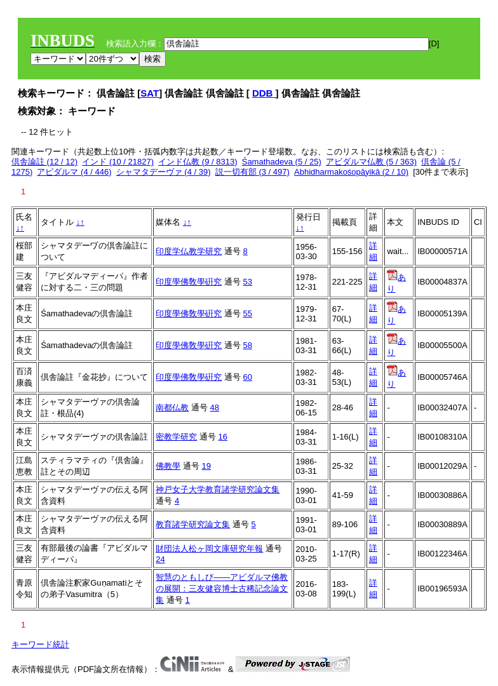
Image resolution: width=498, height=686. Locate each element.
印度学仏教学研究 (189, 251)
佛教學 (168, 466)
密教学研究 (176, 436)
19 (206, 466)
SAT (149, 93)
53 (247, 281)
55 (247, 313)
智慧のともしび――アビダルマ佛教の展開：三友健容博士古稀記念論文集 (222, 588)
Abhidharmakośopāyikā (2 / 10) (351, 172)
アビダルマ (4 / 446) (74, 172)
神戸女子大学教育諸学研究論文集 (217, 489)
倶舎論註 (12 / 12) (44, 161)
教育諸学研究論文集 (193, 524)
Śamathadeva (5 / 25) (281, 161)
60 (247, 377)
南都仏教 (172, 407)
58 (247, 345)
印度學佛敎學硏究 (189, 281)
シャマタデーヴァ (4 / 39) (163, 172)
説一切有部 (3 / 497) (252, 172)
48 (214, 407)
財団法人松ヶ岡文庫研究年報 (209, 548)
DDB (264, 93)
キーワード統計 (40, 644)
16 (223, 436)
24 (160, 559)
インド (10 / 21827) (118, 161)
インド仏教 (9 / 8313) (197, 161)
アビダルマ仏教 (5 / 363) (371, 161)
